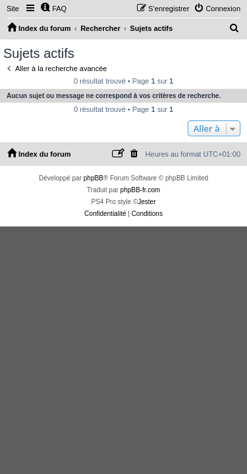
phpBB (93, 178)
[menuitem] (53, 8)
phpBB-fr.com (141, 190)
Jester (146, 201)
